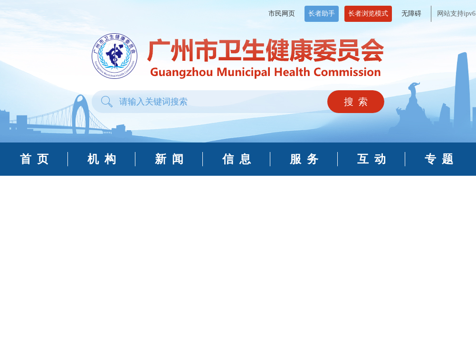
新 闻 (169, 159)
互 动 (371, 159)
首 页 (34, 159)
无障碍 (411, 13)
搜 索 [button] (356, 101)
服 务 (304, 159)
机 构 (101, 159)
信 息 (236, 159)
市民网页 (281, 13)
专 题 (439, 159)
